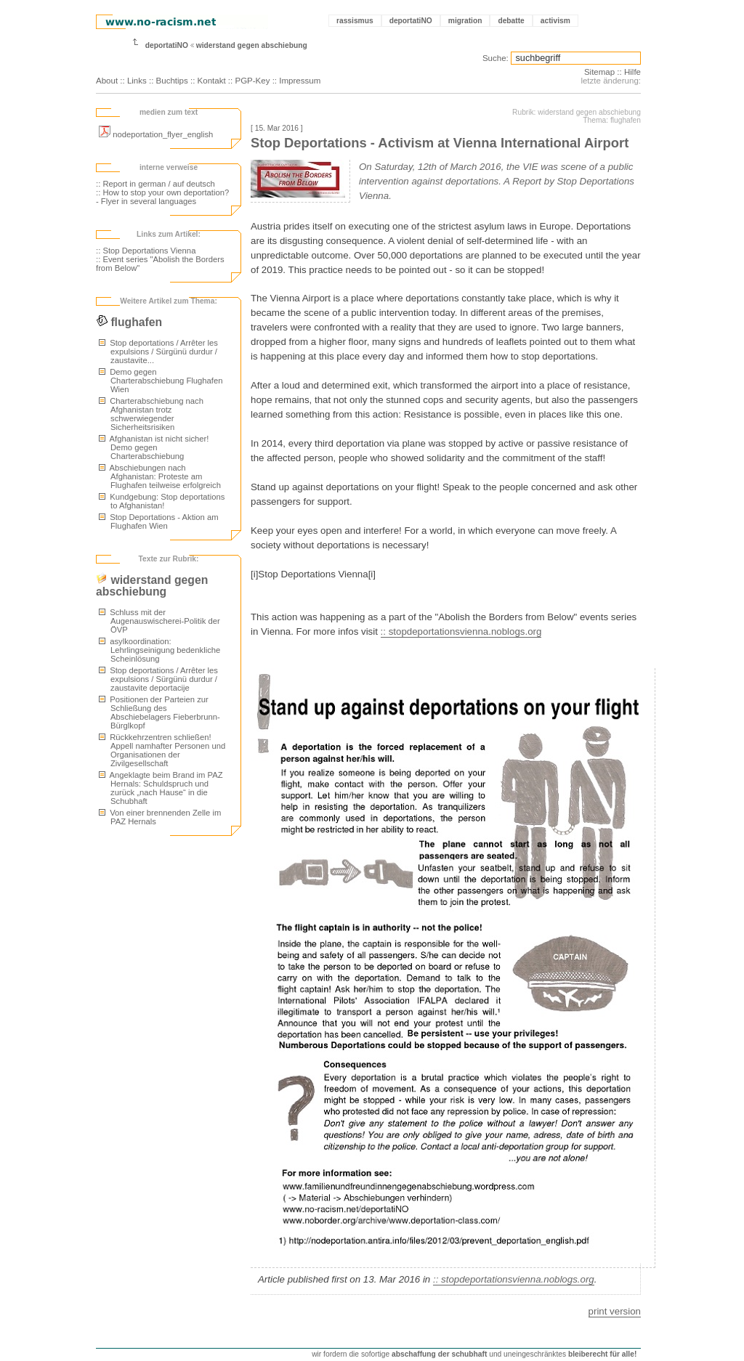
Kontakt (212, 80)
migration (465, 21)
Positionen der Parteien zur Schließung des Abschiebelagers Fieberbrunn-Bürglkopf (159, 712)
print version (615, 1311)
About (107, 80)
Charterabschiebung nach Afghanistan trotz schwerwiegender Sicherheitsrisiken (151, 414)
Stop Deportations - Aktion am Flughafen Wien (159, 521)
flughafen (129, 322)
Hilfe (632, 72)
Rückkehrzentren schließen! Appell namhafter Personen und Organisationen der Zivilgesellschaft (162, 750)
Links (137, 80)
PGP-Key (252, 80)
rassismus (354, 21)
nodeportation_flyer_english (156, 134)
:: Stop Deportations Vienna (145, 250)
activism (555, 21)
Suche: (495, 58)
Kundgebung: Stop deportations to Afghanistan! (162, 501)
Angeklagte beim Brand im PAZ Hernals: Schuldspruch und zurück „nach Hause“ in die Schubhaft (161, 788)
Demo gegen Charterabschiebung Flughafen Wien (160, 380)
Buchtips (172, 80)
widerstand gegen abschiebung (251, 45)
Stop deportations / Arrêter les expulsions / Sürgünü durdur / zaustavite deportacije (158, 679)
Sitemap (599, 72)
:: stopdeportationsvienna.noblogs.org (461, 631)
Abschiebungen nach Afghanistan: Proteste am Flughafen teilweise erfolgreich (160, 476)
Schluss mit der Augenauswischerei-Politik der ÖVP (159, 621)
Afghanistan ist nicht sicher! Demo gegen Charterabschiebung (154, 447)
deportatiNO (410, 21)
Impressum (299, 80)
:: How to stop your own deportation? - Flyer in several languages (162, 197)
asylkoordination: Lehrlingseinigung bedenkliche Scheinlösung (159, 650)
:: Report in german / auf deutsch (155, 183)
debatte (511, 21)
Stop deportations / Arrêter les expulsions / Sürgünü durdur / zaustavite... (158, 351)
